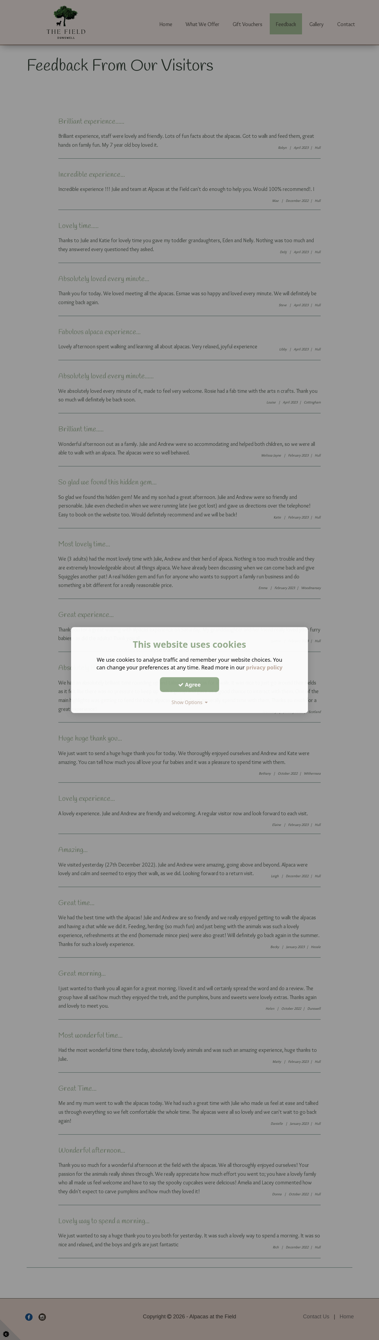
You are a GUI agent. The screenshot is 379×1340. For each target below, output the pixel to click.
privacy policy (264, 667)
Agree (189, 684)
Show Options (189, 702)
